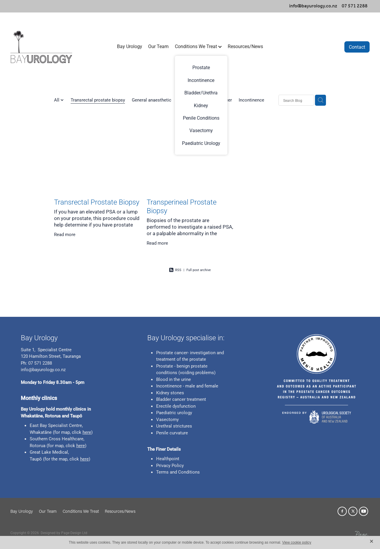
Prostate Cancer (216, 100)
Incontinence (251, 100)
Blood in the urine (173, 379)
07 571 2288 (39, 363)
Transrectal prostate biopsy (98, 100)
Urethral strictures (174, 426)
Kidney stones (170, 392)
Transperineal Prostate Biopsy (181, 206)
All (57, 100)
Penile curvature (172, 433)
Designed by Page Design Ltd (64, 532)
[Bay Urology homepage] (46, 46)
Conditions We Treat (198, 46)
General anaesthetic (151, 100)
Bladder (185, 100)
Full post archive (198, 270)
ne (49, 432)
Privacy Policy (170, 465)
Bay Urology (129, 46)
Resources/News (245, 46)
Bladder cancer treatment (181, 399)
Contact (357, 47)
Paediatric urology (174, 412)
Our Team (158, 46)
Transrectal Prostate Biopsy (96, 202)
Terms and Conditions (178, 472)
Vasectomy (167, 419)
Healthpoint (167, 458)
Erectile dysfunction (176, 406)
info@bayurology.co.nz (313, 6)
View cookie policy (296, 542)
